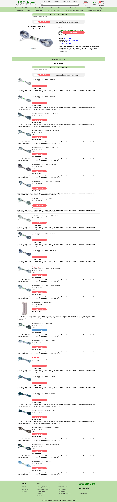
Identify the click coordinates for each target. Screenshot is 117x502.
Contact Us (56, 1)
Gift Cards (75, 1)
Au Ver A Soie (67, 39)
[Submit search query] (78, 4)
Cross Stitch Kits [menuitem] (88, 8)
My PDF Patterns (62, 491)
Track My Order (62, 489)
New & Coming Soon (42, 486)
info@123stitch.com (84, 491)
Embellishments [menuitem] (38, 10)
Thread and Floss (66, 44)
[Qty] (36, 22)
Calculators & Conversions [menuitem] (95, 10)
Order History (66, 1)
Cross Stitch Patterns (42, 489)
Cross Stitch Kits (41, 491)
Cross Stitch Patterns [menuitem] (72, 8)
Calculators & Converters (64, 493)
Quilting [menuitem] (100, 8)
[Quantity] (60, 33)
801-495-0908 (46, 1)
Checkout (101, 4)
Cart (101, 1)
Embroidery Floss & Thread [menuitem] (22, 8)
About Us (24, 486)
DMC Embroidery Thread (43, 488)
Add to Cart (73, 33)
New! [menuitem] (28, 10)
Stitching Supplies (41, 493)
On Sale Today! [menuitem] (19, 10)
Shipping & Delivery (63, 486)
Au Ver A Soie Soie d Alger (71, 41)
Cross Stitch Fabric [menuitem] (56, 8)
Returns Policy (61, 488)
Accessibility (25, 491)
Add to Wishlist (63, 35)
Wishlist (101, 5)
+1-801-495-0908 (83, 493)
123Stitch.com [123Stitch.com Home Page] (87, 484)
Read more (20, 320)
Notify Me (39, 331)
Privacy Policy (25, 489)
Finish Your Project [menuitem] (40, 8)
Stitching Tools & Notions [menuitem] (54, 10)
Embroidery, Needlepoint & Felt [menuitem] (74, 10)
